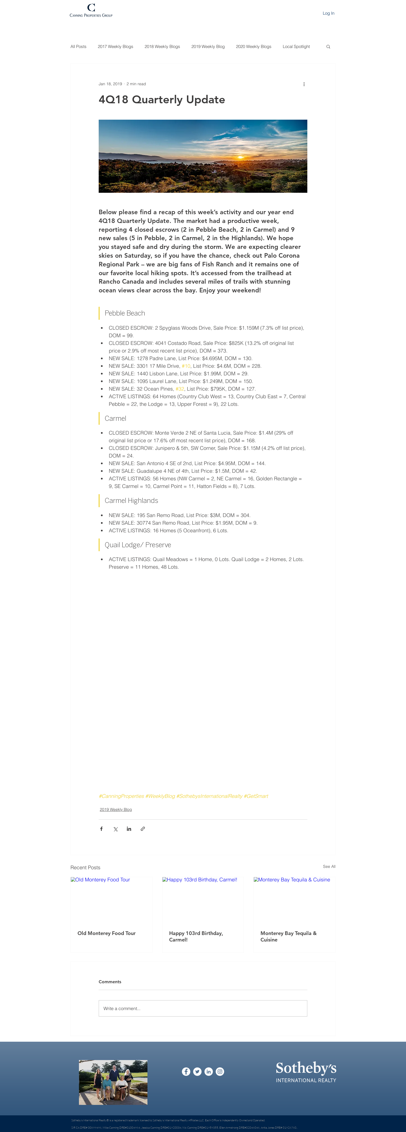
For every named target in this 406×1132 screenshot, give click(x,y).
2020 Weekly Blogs (254, 46)
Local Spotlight (296, 46)
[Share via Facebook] (101, 828)
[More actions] (304, 83)
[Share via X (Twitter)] (115, 828)
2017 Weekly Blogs (115, 46)
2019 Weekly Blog (208, 46)
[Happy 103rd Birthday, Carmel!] (203, 900)
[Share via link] (142, 828)
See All (329, 866)
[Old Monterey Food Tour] (111, 900)
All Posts (78, 46)
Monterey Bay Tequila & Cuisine (289, 936)
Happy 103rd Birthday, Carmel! (196, 936)
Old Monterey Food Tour (107, 933)
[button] (328, 46)
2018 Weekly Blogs (162, 46)
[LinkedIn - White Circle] (208, 1071)
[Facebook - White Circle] (186, 1071)
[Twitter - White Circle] (197, 1071)
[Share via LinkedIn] (129, 828)
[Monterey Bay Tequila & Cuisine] (294, 900)
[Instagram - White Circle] (220, 1071)
